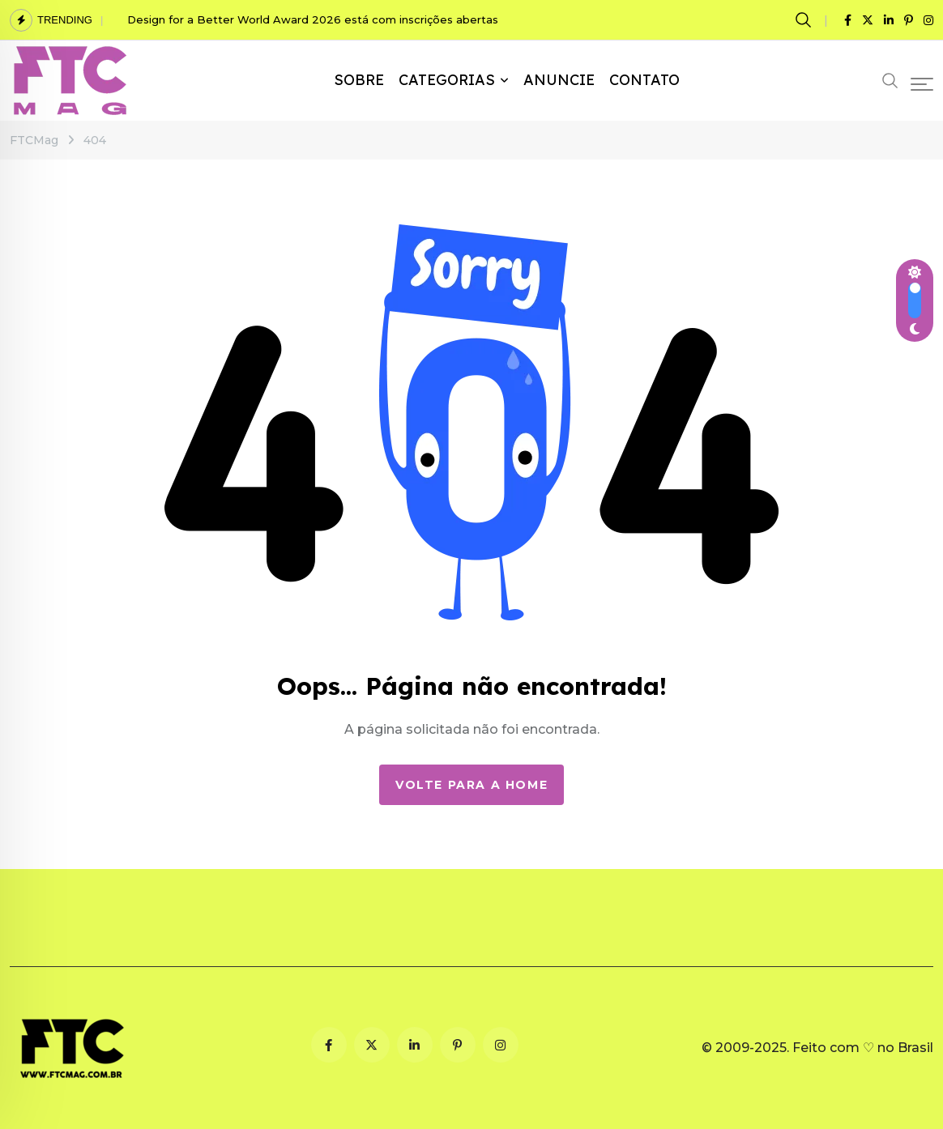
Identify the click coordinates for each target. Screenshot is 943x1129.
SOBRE (359, 79)
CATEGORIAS (447, 79)
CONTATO (644, 79)
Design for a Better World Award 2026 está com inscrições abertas (312, 19)
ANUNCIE (559, 79)
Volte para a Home (471, 785)
